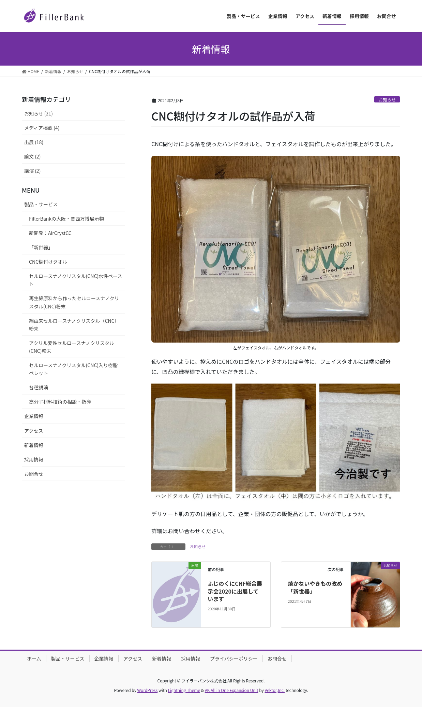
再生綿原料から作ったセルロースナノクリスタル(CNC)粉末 (74, 302)
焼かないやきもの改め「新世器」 (315, 587)
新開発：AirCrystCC (50, 233)
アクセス (33, 430)
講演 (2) (32, 170)
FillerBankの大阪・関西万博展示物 (66, 218)
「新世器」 (41, 247)
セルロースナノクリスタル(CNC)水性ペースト (75, 280)
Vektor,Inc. (275, 690)
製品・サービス (41, 204)
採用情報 (33, 459)
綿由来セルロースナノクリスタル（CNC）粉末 (74, 324)
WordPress (147, 690)
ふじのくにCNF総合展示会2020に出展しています (235, 591)
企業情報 (33, 416)
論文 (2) (32, 156)
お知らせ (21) (38, 113)
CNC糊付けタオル (48, 261)
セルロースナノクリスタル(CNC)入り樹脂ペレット (73, 369)
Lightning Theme (184, 690)
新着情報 (33, 445)
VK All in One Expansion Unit (231, 690)
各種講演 (38, 387)
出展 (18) (33, 142)
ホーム (34, 658)
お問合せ (33, 473)
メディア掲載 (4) (41, 127)
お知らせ (387, 99)
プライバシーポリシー (234, 658)
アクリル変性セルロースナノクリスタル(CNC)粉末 (71, 346)
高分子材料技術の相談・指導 (60, 401)
